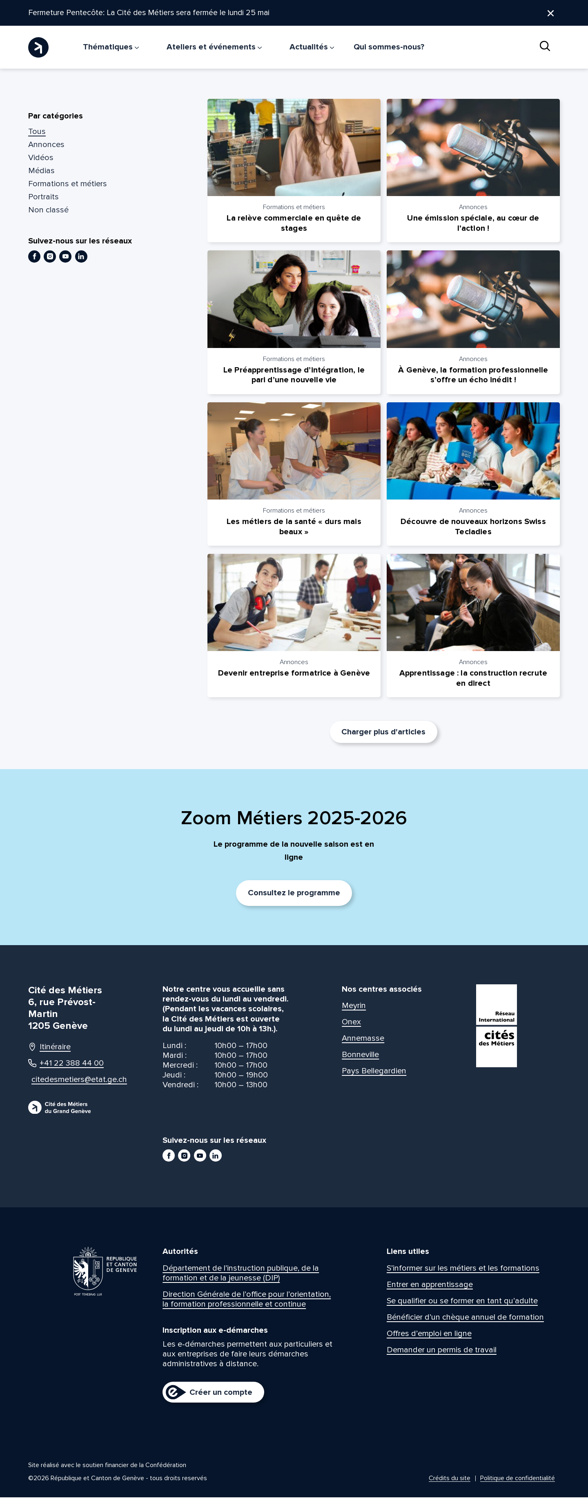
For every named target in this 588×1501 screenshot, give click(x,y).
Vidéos (40, 158)
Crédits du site (449, 1482)
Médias (41, 171)
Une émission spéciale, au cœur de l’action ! (473, 224)
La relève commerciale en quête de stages (294, 224)
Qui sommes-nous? (389, 47)
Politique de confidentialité (517, 1482)
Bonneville (360, 1058)
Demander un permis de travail (442, 1353)
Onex (351, 1025)
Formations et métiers (67, 184)
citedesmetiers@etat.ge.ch (71, 1083)
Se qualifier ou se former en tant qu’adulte (462, 1304)
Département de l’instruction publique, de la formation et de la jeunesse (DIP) (241, 1276)
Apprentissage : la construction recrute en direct (473, 681)
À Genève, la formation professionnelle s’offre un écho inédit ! (473, 376)
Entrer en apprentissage (430, 1288)
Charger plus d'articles (383, 735)
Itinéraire (49, 1050)
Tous (37, 132)
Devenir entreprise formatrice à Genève (294, 677)
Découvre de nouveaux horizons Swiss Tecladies (473, 529)
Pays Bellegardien (374, 1074)
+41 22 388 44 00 (66, 1066)
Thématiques (111, 47)
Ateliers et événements (214, 47)
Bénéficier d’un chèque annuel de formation (465, 1320)
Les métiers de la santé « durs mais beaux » (294, 529)
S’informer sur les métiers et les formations (463, 1271)
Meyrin (354, 1009)
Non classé (48, 210)
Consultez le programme (294, 896)
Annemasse (363, 1041)
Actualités (312, 47)
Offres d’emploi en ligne (429, 1337)
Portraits (43, 197)
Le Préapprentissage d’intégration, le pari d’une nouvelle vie (294, 376)
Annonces (46, 145)
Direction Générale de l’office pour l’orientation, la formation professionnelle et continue (247, 1302)
